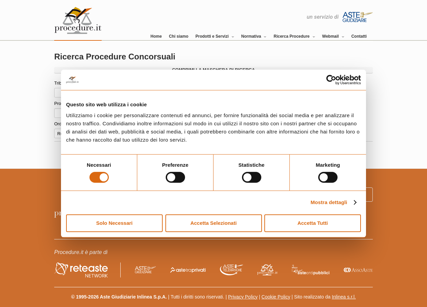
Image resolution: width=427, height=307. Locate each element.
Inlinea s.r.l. (344, 297)
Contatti (359, 36)
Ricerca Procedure (294, 36)
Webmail (333, 36)
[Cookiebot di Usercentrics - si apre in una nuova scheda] (331, 80)
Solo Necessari (114, 223)
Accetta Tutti (313, 223)
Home (156, 36)
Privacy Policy (243, 297)
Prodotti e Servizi (215, 36)
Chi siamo (178, 36)
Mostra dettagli (328, 202)
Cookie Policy (276, 297)
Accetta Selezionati (213, 223)
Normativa (254, 36)
